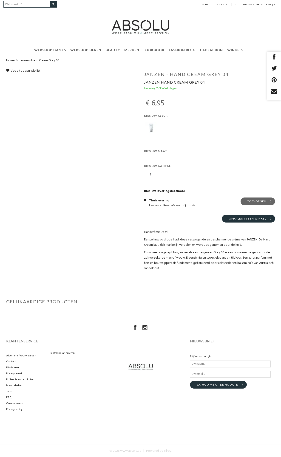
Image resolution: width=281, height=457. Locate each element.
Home (10, 60)
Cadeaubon (211, 50)
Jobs (9, 391)
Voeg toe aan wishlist (23, 70)
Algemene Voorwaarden (21, 355)
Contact (11, 361)
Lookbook (154, 50)
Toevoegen (256, 201)
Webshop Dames (50, 50)
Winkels (235, 50)
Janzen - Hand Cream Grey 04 (39, 60)
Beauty (113, 50)
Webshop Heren (85, 50)
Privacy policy (14, 409)
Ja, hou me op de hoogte (217, 384)
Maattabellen (14, 385)
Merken (131, 50)
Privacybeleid (14, 373)
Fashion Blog (182, 50)
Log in (203, 4)
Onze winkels (14, 403)
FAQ (8, 397)
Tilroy (167, 451)
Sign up (221, 4)
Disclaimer (12, 367)
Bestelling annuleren (62, 353)
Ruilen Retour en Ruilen (20, 379)
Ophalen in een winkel (247, 218)
